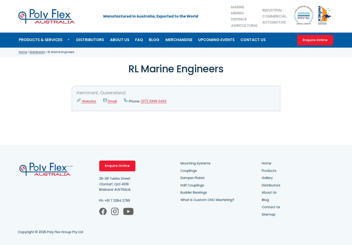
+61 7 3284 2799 (117, 200)
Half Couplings (192, 185)
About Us (119, 39)
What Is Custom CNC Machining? (207, 200)
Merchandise (178, 39)
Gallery (267, 178)
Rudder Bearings (193, 192)
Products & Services (40, 39)
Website (86, 101)
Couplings (188, 170)
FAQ (139, 39)
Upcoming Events (216, 39)
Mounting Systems (195, 163)
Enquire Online (315, 40)
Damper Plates (192, 178)
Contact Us (253, 39)
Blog (154, 39)
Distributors (90, 39)
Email (110, 101)
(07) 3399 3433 (153, 101)
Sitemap (268, 214)
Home (23, 52)
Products (269, 170)
